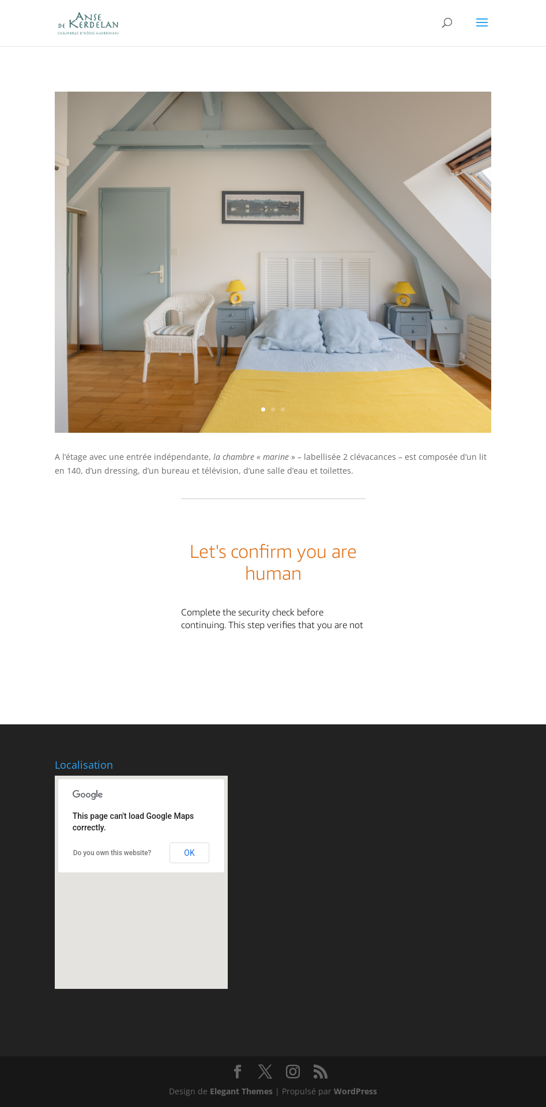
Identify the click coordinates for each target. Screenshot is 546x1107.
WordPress (355, 1091)
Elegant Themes (241, 1091)
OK (189, 852)
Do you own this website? (112, 853)
